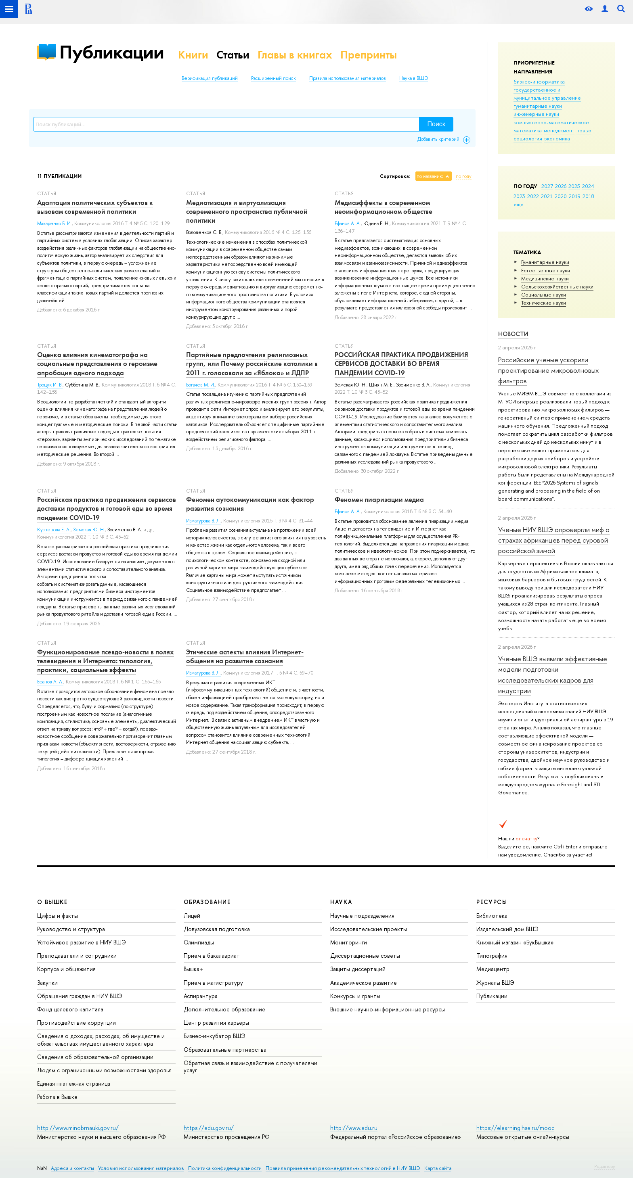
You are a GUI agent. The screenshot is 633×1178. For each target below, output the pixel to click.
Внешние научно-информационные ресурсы (387, 1009)
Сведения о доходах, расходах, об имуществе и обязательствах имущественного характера (101, 1039)
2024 (588, 186)
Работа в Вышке (57, 1097)
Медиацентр (492, 969)
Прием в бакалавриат (212, 955)
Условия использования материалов (141, 1168)
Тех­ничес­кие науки (543, 302)
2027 (547, 186)
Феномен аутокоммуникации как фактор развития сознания (250, 504)
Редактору (604, 1166)
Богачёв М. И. (200, 385)
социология (528, 138)
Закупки (47, 982)
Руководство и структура (71, 929)
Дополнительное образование (224, 1009)
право (583, 130)
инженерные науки (536, 113)
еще (519, 204)
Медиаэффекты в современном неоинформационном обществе (383, 207)
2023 (519, 196)
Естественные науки (545, 270)
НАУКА (341, 902)
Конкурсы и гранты (355, 996)
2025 (574, 186)
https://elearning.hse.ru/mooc (515, 1128)
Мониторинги (348, 942)
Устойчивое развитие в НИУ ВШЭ (81, 942)
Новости (513, 334)
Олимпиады (199, 942)
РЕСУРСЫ (491, 902)
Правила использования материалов (347, 78)
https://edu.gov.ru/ (209, 1128)
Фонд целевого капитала (70, 1009)
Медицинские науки (545, 278)
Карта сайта (437, 1168)
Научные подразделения (362, 915)
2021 (547, 196)
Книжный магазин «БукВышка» (515, 942)
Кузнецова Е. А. (54, 529)
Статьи (232, 55)
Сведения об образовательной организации (95, 1057)
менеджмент (559, 130)
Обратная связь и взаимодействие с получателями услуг (250, 1066)
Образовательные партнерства (225, 1049)
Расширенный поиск (273, 78)
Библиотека (491, 915)
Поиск (436, 124)
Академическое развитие (363, 982)
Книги (193, 55)
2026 (560, 186)
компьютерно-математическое (551, 122)
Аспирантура (201, 996)
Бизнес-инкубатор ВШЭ (214, 1036)
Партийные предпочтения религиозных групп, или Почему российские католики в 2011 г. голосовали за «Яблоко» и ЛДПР (252, 363)
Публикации (111, 52)
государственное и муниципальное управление (547, 93)
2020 (561, 196)
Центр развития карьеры (216, 1022)
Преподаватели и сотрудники (77, 955)
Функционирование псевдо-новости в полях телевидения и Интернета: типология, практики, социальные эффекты (105, 660)
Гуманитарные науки (545, 261)
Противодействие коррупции (76, 1022)
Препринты (368, 55)
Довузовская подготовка (217, 929)
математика (528, 130)
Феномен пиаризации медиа (379, 499)
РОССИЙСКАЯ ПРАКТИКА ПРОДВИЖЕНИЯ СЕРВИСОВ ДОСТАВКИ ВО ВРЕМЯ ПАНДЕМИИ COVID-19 (401, 363)
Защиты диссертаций (358, 969)
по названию (430, 176)
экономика (557, 138)
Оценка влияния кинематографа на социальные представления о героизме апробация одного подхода (97, 363)
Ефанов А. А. (348, 223)
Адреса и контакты (72, 1168)
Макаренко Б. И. (54, 223)
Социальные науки (543, 294)
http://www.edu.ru (353, 1128)
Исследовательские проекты (368, 929)
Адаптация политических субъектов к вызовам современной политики (95, 207)
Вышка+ (193, 969)
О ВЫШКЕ (52, 902)
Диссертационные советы (365, 955)
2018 (588, 196)
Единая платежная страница (73, 1083)
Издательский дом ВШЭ (507, 929)
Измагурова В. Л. (203, 521)
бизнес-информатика (539, 81)
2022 (533, 196)
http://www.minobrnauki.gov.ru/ (78, 1128)
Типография (491, 955)
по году (464, 176)
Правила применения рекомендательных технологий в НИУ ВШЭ (343, 1168)
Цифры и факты (57, 915)
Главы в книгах (295, 55)
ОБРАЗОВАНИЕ (207, 902)
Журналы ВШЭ (495, 982)
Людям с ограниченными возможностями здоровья (104, 1070)
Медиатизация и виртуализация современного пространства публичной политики (247, 211)
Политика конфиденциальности (225, 1168)
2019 (575, 196)
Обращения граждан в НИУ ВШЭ (79, 996)
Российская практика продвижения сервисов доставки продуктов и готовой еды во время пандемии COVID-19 (106, 508)
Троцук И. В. (50, 385)
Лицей (192, 915)
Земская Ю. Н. (89, 529)
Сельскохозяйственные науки (557, 286)
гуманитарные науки (538, 105)
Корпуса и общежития (66, 969)
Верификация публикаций (210, 78)
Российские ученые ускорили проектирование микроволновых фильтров (548, 370)
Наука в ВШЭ (413, 78)
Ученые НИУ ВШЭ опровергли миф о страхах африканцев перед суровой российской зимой (554, 540)
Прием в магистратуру (213, 982)
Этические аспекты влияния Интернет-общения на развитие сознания (245, 656)
